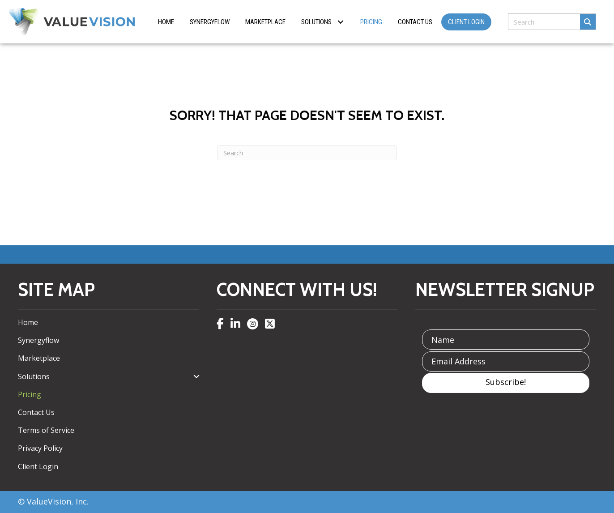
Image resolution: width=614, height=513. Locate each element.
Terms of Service (46, 430)
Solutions (34, 376)
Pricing (29, 394)
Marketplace (39, 358)
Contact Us (36, 412)
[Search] (307, 152)
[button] (340, 21)
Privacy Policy (40, 448)
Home (28, 322)
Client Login (38, 466)
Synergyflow (38, 340)
